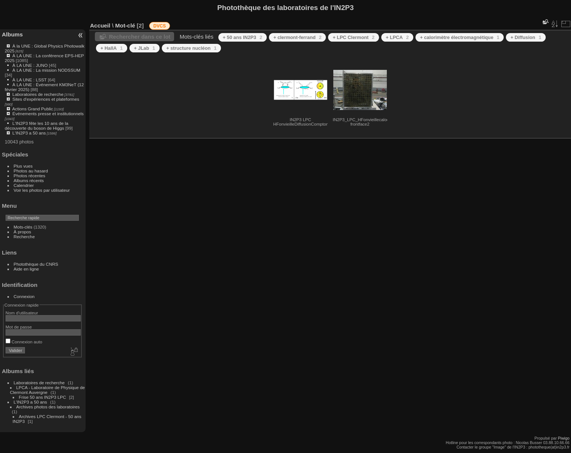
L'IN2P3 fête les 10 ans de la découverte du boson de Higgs (36, 125)
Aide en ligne (26, 268)
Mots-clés (23, 226)
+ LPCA (397, 37)
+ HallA (111, 48)
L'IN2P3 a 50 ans (29, 132)
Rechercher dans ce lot (139, 36)
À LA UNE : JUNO (30, 65)
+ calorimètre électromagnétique (459, 37)
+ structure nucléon (191, 48)
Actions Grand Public (32, 108)
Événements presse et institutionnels (48, 113)
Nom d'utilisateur (22, 312)
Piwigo (564, 438)
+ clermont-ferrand (297, 37)
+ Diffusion (525, 37)
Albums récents (29, 180)
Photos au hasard (31, 170)
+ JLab (144, 48)
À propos (22, 231)
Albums (12, 34)
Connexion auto (24, 341)
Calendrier (24, 185)
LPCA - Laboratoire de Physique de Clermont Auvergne (47, 390)
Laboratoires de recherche (37, 94)
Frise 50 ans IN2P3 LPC (42, 397)
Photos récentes (29, 175)
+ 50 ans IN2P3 (242, 37)
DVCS (159, 26)
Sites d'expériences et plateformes (45, 99)
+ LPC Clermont (353, 37)
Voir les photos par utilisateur (42, 190)
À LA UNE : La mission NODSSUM (46, 70)
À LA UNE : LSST (29, 79)
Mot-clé (125, 25)
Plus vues (23, 166)
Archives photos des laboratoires (48, 406)
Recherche (24, 236)
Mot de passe (19, 326)
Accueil (100, 25)
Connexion (24, 296)
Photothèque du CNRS (36, 264)
